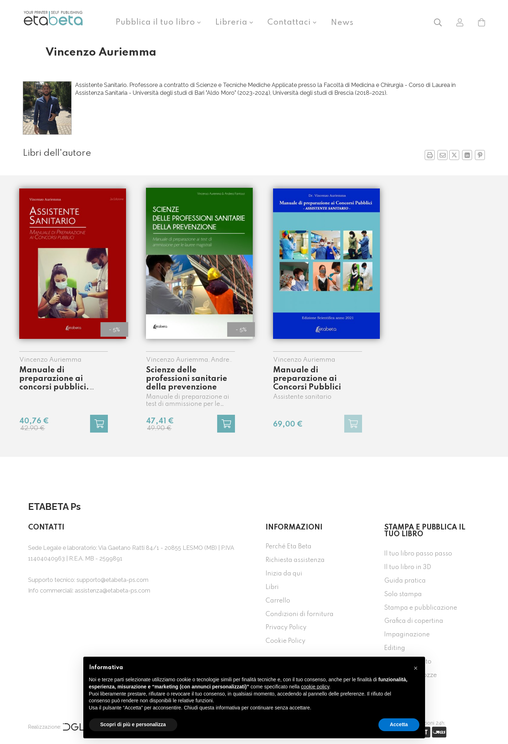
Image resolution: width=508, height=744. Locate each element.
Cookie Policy (285, 641)
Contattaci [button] (290, 22)
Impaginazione (407, 634)
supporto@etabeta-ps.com (112, 580)
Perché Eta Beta (288, 546)
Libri (272, 587)
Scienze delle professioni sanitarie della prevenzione (186, 378)
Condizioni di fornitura (300, 614)
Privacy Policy (286, 627)
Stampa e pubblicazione (420, 608)
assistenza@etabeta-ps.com (112, 590)
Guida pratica (405, 581)
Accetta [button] (399, 724)
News (342, 23)
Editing (394, 648)
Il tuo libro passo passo (418, 554)
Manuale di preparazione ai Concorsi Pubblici (307, 378)
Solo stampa (403, 594)
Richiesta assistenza (295, 560)
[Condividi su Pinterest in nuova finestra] (480, 155)
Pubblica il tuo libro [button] (156, 22)
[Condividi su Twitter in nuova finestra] (454, 155)
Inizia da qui (284, 573)
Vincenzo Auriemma (50, 360)
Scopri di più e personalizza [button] (133, 724)
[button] (438, 21)
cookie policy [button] (315, 686)
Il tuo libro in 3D (407, 567)
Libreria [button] (232, 22)
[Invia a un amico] (442, 155)
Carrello (278, 601)
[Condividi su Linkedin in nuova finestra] (467, 155)
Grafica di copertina (413, 621)
